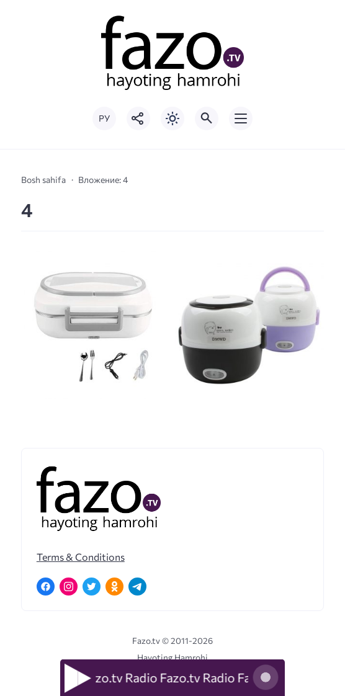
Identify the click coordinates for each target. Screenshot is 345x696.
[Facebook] (46, 587)
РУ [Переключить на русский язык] (104, 118)
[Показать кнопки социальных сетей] (138, 118)
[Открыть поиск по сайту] (206, 118)
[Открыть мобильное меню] (241, 118)
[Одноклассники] (114, 587)
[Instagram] (69, 587)
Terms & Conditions (81, 557)
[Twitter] (92, 587)
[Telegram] (137, 587)
